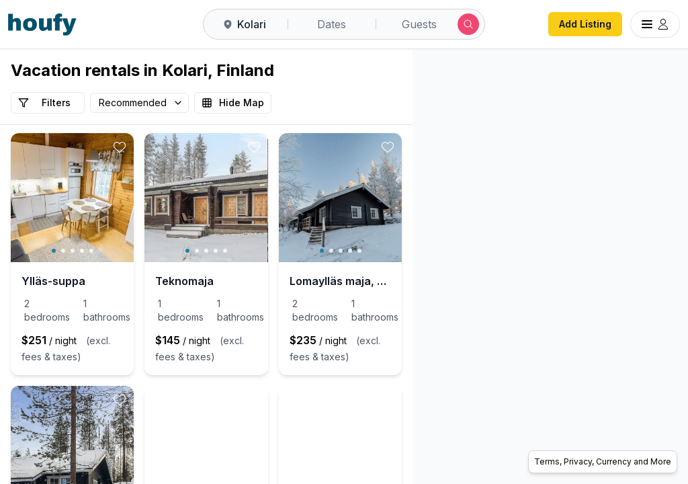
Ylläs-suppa (53, 281)
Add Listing (585, 24)
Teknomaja (251, 281)
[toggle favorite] (187, 147)
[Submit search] (468, 24)
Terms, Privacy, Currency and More (602, 461)
